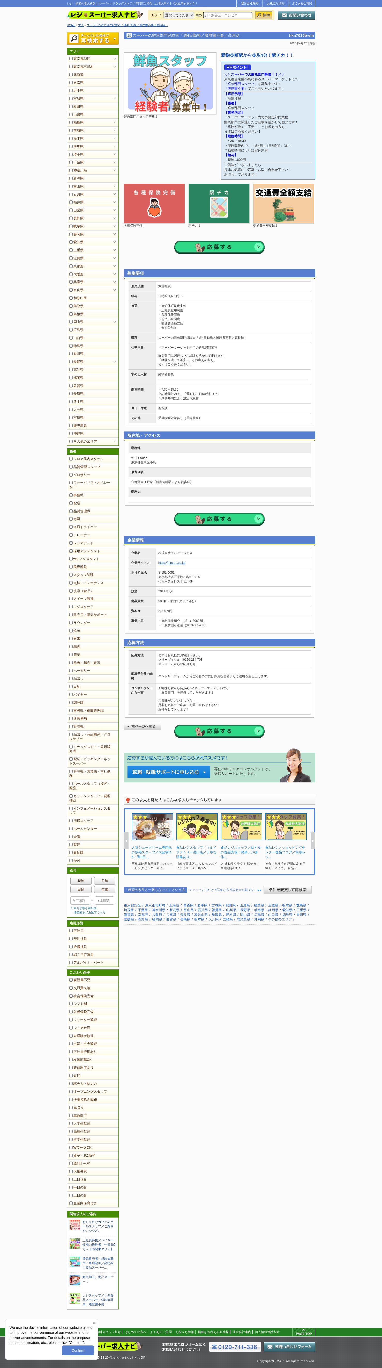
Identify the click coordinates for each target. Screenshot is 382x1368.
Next (313, 840)
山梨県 (76, 210)
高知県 (76, 370)
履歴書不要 (79, 980)
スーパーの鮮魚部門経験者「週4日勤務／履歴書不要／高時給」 (127, 25)
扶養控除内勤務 (83, 1099)
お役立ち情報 (275, 3)
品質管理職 (79, 511)
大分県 (76, 410)
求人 (81, 25)
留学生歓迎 (79, 1139)
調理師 (76, 702)
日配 (74, 686)
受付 (74, 860)
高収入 (76, 1108)
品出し (76, 678)
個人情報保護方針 (267, 1332)
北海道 (76, 75)
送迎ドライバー (83, 527)
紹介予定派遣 (81, 954)
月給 (104, 881)
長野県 (76, 218)
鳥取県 (76, 306)
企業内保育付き (83, 1203)
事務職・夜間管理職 (86, 710)
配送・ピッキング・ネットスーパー (89, 761)
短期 (74, 1076)
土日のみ (78, 1195)
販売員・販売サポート (88, 615)
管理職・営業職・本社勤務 (89, 773)
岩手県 (76, 90)
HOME (71, 25)
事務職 (76, 495)
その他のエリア (83, 441)
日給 (81, 889)
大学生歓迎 (79, 1123)
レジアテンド (81, 543)
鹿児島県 (78, 426)
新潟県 (76, 178)
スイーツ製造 (81, 599)
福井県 (76, 202)
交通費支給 (79, 988)
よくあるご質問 (302, 3)
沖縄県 (76, 433)
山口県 (76, 338)
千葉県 (76, 162)
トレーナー (79, 535)
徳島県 (76, 346)
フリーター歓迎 (83, 1020)
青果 (74, 638)
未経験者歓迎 (81, 1036)
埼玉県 (76, 154)
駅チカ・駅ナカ (83, 1083)
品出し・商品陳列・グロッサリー (89, 736)
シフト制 (78, 1004)
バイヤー (78, 694)
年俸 (104, 889)
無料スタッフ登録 (108, 1332)
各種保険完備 (81, 1012)
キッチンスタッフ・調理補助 (89, 798)
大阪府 (76, 274)
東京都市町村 (81, 67)
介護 (74, 837)
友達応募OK (80, 1060)
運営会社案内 (249, 3)
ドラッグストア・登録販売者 (89, 749)
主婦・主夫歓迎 (83, 1044)
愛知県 (76, 242)
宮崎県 (76, 418)
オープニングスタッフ (88, 1091)
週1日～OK (79, 1163)
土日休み (78, 1179)
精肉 (74, 647)
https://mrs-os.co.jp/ (171, 563)
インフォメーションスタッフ (89, 811)
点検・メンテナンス (86, 583)
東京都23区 (80, 59)
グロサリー (79, 475)
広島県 (76, 330)
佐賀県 (76, 386)
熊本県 (76, 402)
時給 (81, 881)
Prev (126, 840)
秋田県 (76, 107)
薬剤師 (76, 852)
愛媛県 (76, 362)
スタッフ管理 (81, 575)
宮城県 (76, 98)
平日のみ (78, 1187)
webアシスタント (84, 559)
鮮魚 (74, 631)
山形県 (76, 115)
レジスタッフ (81, 607)
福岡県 (76, 378)
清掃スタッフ (81, 821)
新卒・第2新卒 (82, 1155)
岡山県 (76, 322)
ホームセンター (83, 829)
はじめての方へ (135, 1332)
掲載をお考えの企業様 (213, 1332)
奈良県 (76, 290)
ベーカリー (79, 671)
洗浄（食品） (81, 591)
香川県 (76, 354)
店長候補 (78, 718)
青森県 (76, 82)
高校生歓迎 (79, 1131)
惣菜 (74, 655)
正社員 (76, 931)
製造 (74, 844)
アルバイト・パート (86, 962)
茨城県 (76, 130)
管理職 (76, 726)
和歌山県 (78, 298)
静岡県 (76, 234)
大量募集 (78, 1171)
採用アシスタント (84, 551)
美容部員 (78, 567)
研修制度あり (81, 1068)
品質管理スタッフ (84, 467)
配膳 (74, 503)
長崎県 (76, 393)
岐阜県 (76, 226)
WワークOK (80, 1147)
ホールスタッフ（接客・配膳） (89, 786)
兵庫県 (76, 282)
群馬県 (76, 146)
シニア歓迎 (79, 1028)
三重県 (76, 250)
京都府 (76, 266)
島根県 (76, 314)
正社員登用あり (83, 1052)
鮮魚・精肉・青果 (84, 663)
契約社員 (78, 939)
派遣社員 (78, 947)
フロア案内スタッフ (86, 459)
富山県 (76, 186)
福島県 (76, 122)
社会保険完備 (81, 996)
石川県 (76, 194)
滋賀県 (76, 258)
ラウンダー (79, 623)
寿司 (74, 519)
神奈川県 (78, 170)
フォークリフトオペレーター (89, 485)
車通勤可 (78, 1116)
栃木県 (76, 138)
